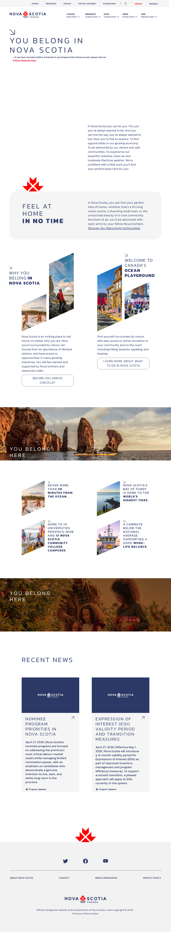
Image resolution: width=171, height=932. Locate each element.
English (142, 3)
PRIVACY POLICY (152, 878)
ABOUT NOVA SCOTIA (21, 878)
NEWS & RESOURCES (106, 878)
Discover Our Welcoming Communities (114, 228)
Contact (71, 3)
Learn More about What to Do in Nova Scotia (123, 363)
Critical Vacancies (91, 3)
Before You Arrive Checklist (48, 380)
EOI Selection (113, 3)
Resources (55, 3)
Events (39, 3)
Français (157, 3)
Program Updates (37, 789)
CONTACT (64, 878)
